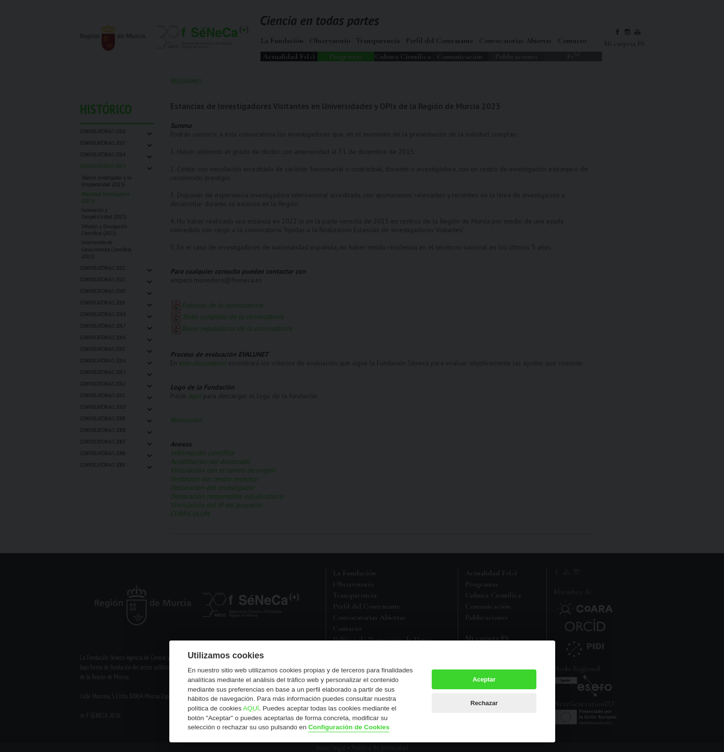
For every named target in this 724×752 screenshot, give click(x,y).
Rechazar (484, 703)
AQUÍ (251, 708)
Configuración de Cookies (348, 727)
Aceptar (484, 679)
